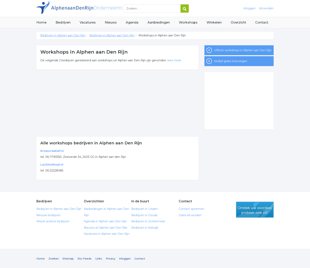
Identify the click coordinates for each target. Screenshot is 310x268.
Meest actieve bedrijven (53, 221)
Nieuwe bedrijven (48, 215)
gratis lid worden (255, 210)
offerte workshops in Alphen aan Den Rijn (242, 50)
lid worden (266, 8)
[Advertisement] (117, 103)
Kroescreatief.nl (52, 151)
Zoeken (53, 258)
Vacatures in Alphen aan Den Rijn (106, 234)
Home (41, 22)
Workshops (188, 22)
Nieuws (111, 22)
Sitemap (68, 258)
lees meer (174, 60)
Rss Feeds (85, 258)
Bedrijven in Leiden (144, 209)
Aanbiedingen (158, 22)
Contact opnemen (191, 209)
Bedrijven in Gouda (144, 215)
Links (98, 258)
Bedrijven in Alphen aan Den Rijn (85, 8)
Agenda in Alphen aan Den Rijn (105, 221)
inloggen (249, 8)
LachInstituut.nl (51, 164)
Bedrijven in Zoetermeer (148, 221)
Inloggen (125, 258)
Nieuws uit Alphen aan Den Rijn (105, 227)
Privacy (110, 258)
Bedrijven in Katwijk (144, 227)
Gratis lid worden (190, 215)
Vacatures (88, 22)
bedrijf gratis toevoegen (230, 61)
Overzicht (238, 22)
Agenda (132, 22)
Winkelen (214, 22)
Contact (261, 22)
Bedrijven (63, 22)
